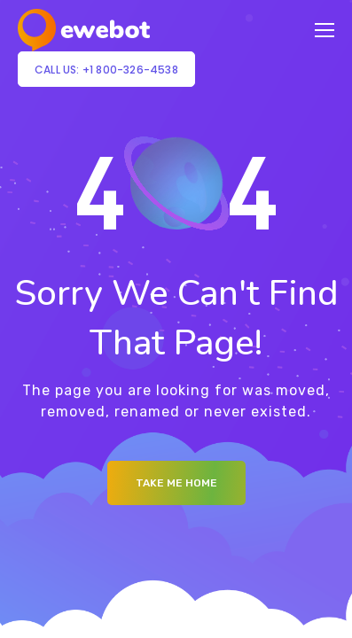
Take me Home (176, 483)
